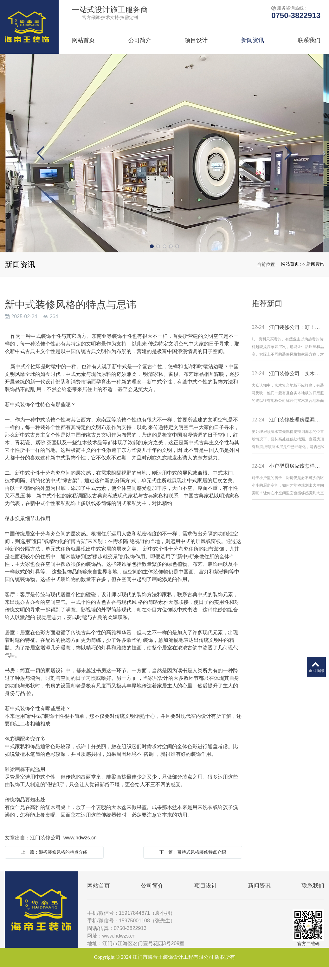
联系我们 (312, 885)
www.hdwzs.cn (80, 837)
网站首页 (290, 263)
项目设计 (205, 885)
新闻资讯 (315, 263)
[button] (152, 246)
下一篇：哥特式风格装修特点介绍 (192, 852)
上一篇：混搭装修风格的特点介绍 (54, 852)
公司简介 (152, 885)
